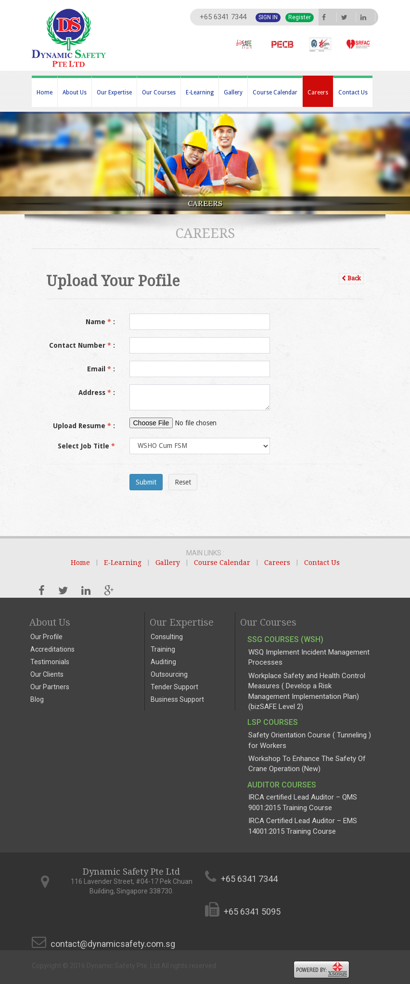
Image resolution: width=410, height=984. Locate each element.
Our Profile (46, 637)
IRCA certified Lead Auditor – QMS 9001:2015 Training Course (302, 802)
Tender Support (174, 687)
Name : (100, 322)
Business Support (177, 699)
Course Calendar (275, 92)
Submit (146, 482)
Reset (183, 482)
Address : (96, 392)
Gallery (233, 92)
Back (351, 278)
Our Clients (47, 674)
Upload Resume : (84, 426)
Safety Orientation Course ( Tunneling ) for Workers (309, 740)
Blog (37, 699)
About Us (75, 92)
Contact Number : (82, 345)
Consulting (167, 637)
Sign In (268, 17)
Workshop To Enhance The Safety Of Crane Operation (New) (307, 763)
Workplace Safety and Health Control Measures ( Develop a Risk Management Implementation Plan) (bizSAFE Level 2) (306, 691)
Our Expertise (114, 92)
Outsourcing (169, 674)
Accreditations (52, 649)
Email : (101, 369)
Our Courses (159, 92)
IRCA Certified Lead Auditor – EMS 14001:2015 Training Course (302, 825)
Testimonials (49, 662)
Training (163, 649)
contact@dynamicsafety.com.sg (113, 944)
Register (299, 17)
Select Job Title (86, 446)
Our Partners (49, 687)
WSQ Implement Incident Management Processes (309, 657)
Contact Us (353, 92)
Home (44, 92)
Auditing (163, 662)
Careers (318, 92)
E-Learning (200, 92)
